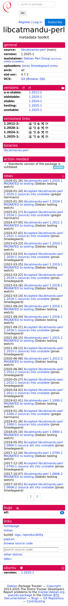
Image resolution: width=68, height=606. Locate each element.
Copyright (54, 586)
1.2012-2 (35, 92)
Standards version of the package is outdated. (34, 166)
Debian (12, 586)
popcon (9, 539)
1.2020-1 (35, 97)
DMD (7, 61)
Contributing (36, 601)
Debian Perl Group (37, 58)
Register (25, 22)
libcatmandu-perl (33, 49)
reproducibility (32, 534)
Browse (32, 79)
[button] (6, 164)
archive (56, 58)
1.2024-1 (35, 101)
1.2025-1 (35, 105)
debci (8, 559)
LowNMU (18, 61)
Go (22, 12)
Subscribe (55, 22)
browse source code (18, 543)
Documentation (15, 598)
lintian (8, 530)
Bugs (35, 598)
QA (42, 79)
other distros (13, 554)
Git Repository (53, 598)
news (8, 176)
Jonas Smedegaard (35, 65)
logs (18, 534)
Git (23, 79)
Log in (37, 22)
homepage (11, 526)
